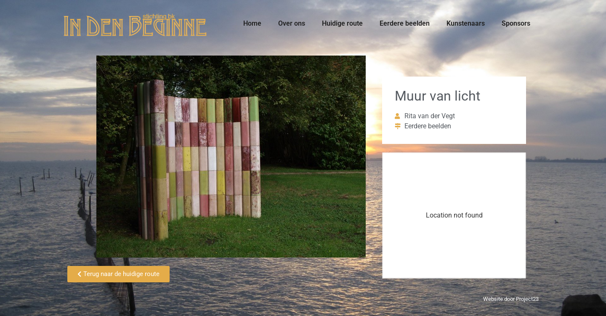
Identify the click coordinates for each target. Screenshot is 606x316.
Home (252, 23)
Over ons (291, 23)
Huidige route (342, 23)
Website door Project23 (511, 299)
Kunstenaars (466, 23)
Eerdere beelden (405, 23)
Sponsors (516, 23)
